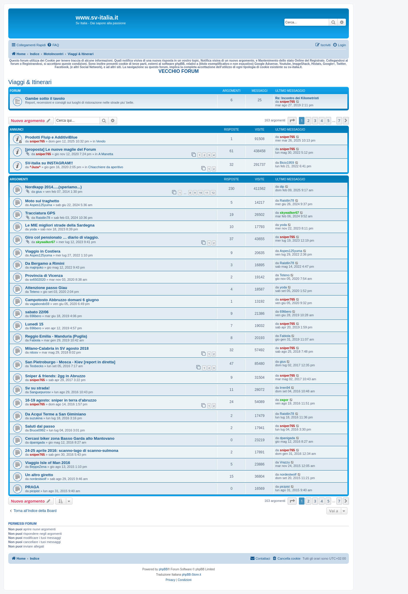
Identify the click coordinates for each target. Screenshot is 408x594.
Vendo (100, 141)
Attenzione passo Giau (46, 287)
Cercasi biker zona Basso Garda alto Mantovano (69, 438)
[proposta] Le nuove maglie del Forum (60, 149)
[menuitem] (53, 45)
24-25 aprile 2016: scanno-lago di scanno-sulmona (71, 450)
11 (206, 193)
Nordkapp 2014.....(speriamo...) (53, 187)
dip (282, 186)
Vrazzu (285, 462)
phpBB (163, 569)
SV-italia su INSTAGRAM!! (49, 163)
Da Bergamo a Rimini (44, 263)
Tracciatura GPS (40, 213)
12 (213, 193)
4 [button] (321, 120)
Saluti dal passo (40, 426)
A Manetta (105, 154)
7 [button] (339, 120)
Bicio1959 (287, 162)
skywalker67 (289, 212)
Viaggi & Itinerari (29, 82)
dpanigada (37, 442)
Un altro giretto (39, 475)
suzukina (36, 418)
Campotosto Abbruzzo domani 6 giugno (62, 300)
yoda (33, 229)
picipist (35, 491)
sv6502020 (38, 279)
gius (39, 191)
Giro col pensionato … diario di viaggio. (62, 237)
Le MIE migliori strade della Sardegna (60, 225)
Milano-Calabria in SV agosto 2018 (57, 348)
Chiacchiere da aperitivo (105, 167)
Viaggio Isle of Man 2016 (47, 462)
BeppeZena (38, 466)
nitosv (34, 352)
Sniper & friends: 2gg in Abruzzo (55, 376)
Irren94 (285, 387)
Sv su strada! (37, 388)
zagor (284, 400)
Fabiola (35, 340)
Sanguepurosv (40, 392)
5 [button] (328, 120)
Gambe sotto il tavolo (45, 98)
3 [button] (315, 120)
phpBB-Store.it (191, 574)
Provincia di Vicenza (44, 275)
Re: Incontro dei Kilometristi (297, 98)
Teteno (284, 275)
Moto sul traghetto (42, 201)
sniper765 (287, 101)
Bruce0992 (37, 430)
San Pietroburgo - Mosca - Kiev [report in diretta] (70, 362)
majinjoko (36, 267)
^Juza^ (35, 167)
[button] (292, 120)
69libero (35, 316)
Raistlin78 (287, 200)
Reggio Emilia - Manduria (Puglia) (56, 336)
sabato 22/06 (36, 312)
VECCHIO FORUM (178, 71)
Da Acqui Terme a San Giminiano (55, 414)
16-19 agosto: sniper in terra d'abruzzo (60, 400)
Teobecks (36, 366)
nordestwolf (38, 479)
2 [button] (308, 120)
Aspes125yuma (41, 205)
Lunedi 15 (34, 324)
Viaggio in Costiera (42, 251)
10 (200, 193)
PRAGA (32, 487)
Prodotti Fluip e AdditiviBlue (51, 137)
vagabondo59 (39, 304)
